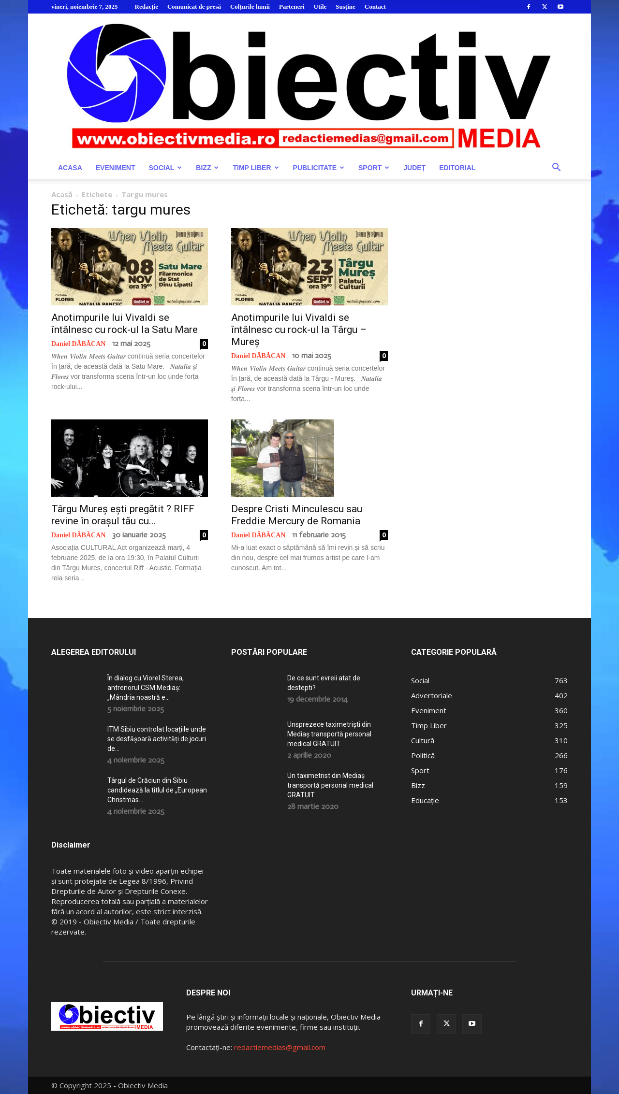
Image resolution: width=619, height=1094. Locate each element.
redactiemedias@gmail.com (279, 1047)
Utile (320, 6)
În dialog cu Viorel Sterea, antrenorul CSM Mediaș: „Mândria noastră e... (145, 687)
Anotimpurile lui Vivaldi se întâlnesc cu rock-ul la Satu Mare (124, 323)
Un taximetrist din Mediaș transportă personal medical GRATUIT (330, 785)
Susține (345, 6)
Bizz (207, 168)
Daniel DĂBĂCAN (78, 343)
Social (165, 168)
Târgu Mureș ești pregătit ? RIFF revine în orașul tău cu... (122, 515)
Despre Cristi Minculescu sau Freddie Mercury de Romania (296, 515)
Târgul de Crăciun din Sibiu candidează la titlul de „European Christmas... (157, 790)
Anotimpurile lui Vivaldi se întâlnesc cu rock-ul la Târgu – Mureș (299, 329)
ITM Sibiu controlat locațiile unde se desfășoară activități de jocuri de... (156, 738)
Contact (375, 6)
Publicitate (318, 168)
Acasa (70, 168)
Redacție (146, 6)
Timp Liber (256, 168)
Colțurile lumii (250, 6)
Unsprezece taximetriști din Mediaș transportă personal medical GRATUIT (329, 734)
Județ (414, 168)
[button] (556, 168)
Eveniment (115, 168)
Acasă (62, 194)
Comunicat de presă (194, 6)
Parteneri (292, 6)
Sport (373, 168)
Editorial (457, 168)
